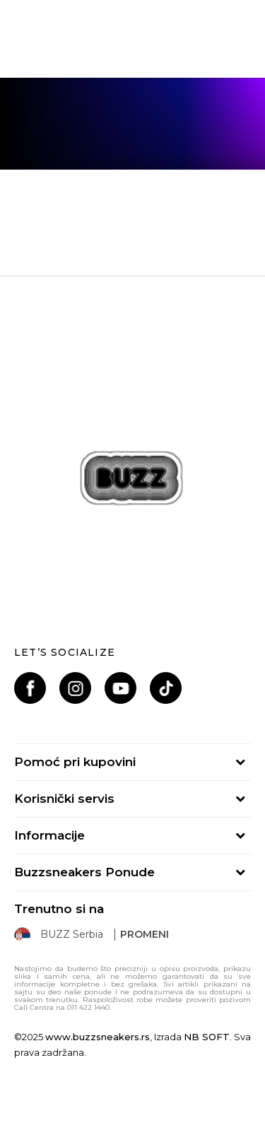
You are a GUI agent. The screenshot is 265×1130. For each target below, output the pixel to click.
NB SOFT (207, 1036)
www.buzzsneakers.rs (97, 1036)
